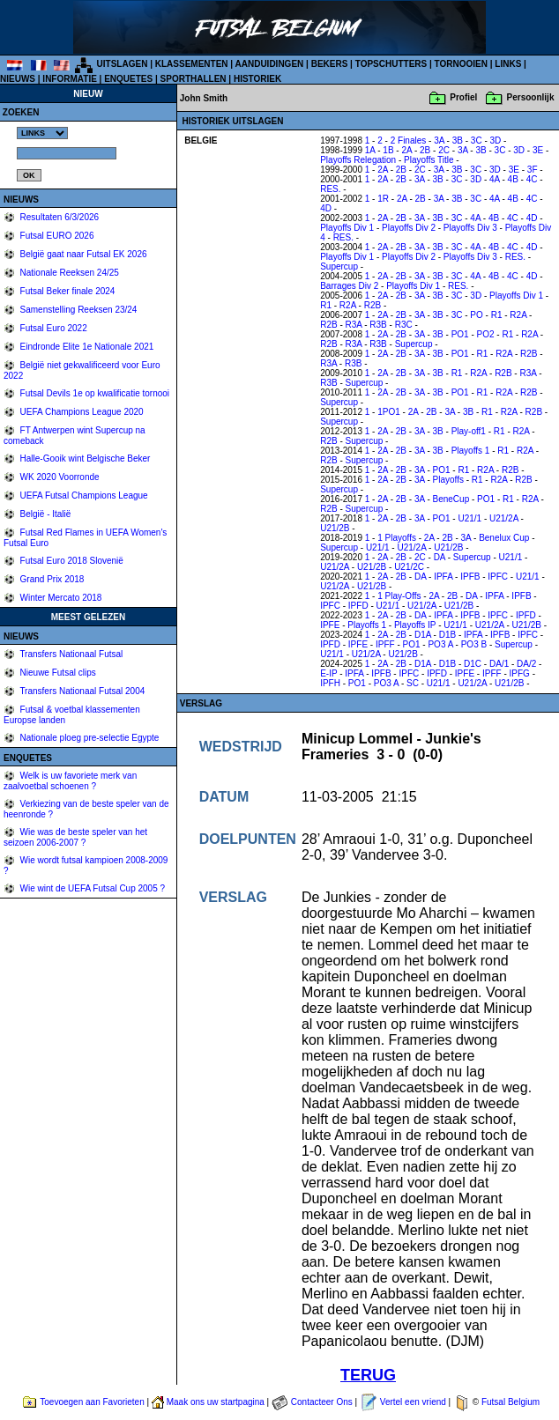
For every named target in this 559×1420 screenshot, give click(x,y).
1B (388, 150)
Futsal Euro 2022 (52, 328)
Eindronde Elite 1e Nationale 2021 (86, 346)
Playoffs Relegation (358, 160)
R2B (372, 305)
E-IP (328, 673)
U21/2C (409, 567)
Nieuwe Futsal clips (57, 672)
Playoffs (448, 479)
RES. (330, 189)
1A (370, 150)
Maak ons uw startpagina (216, 1402)
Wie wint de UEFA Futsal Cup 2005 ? (91, 888)
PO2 (486, 334)
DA (439, 557)
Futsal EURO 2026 (56, 235)
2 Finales (409, 140)
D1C (472, 664)
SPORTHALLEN (193, 79)
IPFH (330, 683)
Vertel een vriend (413, 1402)
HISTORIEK (257, 79)
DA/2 (526, 664)
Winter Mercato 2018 (60, 598)
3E (538, 150)
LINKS (508, 64)
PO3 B (474, 644)
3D (496, 140)
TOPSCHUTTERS (391, 64)
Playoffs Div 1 (347, 228)
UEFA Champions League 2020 (81, 412)
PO (476, 315)
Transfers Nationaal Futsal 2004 (81, 691)
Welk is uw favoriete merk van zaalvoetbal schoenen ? (70, 781)
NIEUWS (17, 79)
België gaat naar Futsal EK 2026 (82, 254)
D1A (422, 635)
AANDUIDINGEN (269, 64)
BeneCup (451, 499)
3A (439, 140)
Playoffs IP (415, 625)
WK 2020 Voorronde (59, 477)
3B (457, 140)
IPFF (385, 644)
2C (444, 150)
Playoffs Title (429, 160)
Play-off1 (468, 431)
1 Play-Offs (399, 596)
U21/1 (469, 518)
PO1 (460, 334)
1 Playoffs (396, 538)
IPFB (470, 576)
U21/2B (334, 528)
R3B (377, 324)
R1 (326, 305)
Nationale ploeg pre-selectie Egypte (89, 738)
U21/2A (503, 518)
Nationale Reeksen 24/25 (68, 272)
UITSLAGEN (122, 64)
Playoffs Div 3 (470, 228)
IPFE (329, 625)
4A (494, 179)
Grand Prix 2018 (51, 579)
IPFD (358, 605)
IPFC (498, 576)
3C (476, 140)
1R (383, 198)
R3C (404, 324)
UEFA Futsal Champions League (83, 495)
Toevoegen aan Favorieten (92, 1402)
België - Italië (44, 514)
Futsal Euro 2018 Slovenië (70, 561)
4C (532, 179)
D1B (447, 635)
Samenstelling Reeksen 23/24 (78, 309)
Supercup (339, 266)
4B (513, 179)
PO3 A (440, 644)
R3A (354, 324)
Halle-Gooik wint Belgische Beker (84, 458)
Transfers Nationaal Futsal (70, 654)
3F (532, 169)
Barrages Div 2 (349, 286)
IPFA (443, 576)
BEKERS (329, 64)
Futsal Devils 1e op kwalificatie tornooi (93, 393)
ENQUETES (128, 79)
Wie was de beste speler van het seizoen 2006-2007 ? (75, 837)
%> (42, 133)
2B (425, 150)
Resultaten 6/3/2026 (58, 217)
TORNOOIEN (461, 64)
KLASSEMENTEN (191, 64)
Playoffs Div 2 (409, 228)
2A (406, 150)
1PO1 (388, 412)
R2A (347, 305)
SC (412, 683)
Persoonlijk (531, 97)
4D (326, 208)
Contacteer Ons (322, 1402)
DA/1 (499, 664)
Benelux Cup (504, 538)
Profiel (463, 97)
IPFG (520, 673)
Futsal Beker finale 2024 (67, 291)
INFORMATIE (69, 79)
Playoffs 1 (470, 450)
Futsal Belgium (510, 1402)
